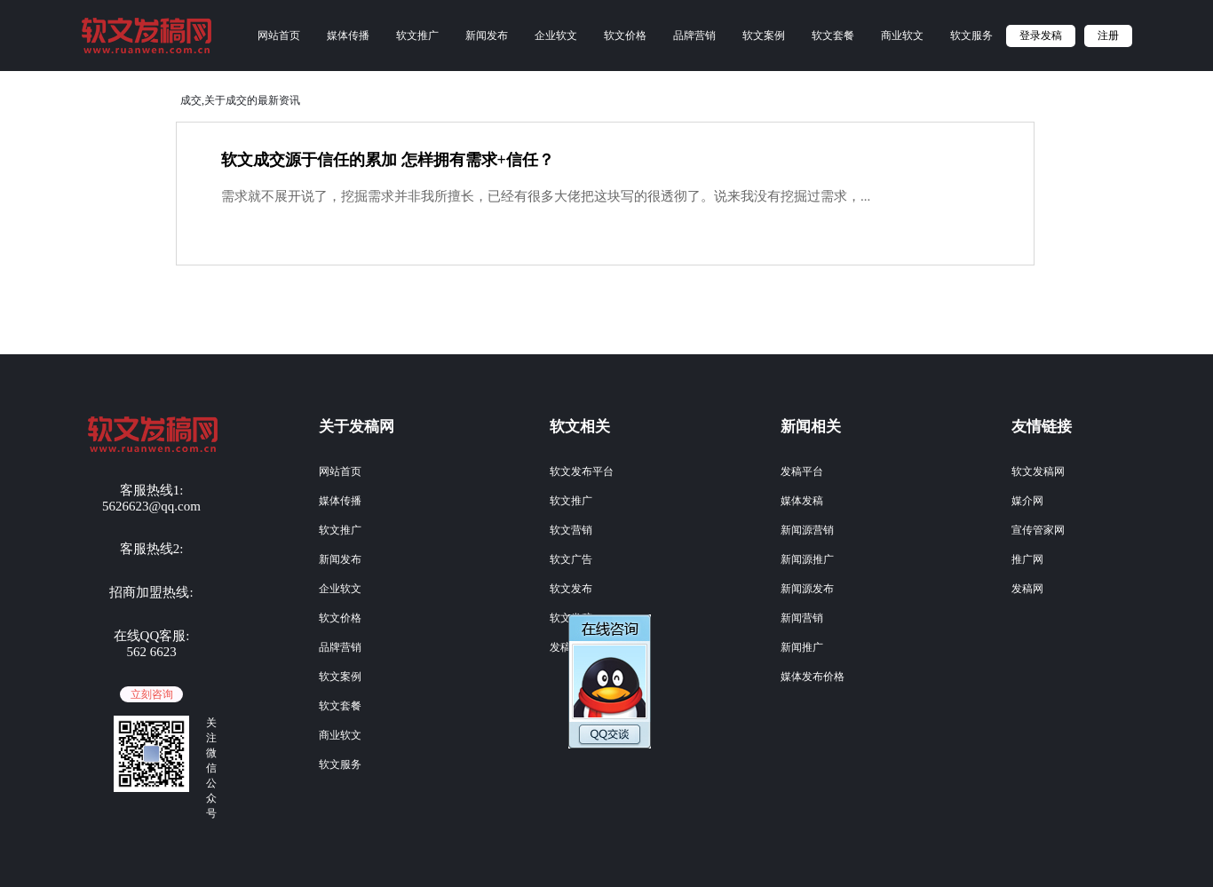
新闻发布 (486, 35)
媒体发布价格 (812, 676)
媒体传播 (348, 35)
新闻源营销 (807, 530)
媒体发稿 (802, 501)
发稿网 (1027, 588)
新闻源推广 (807, 559)
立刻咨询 (152, 694)
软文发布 (571, 588)
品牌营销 (694, 35)
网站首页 (279, 35)
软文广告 (571, 559)
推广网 (1027, 559)
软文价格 (625, 35)
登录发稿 (1040, 35)
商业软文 (902, 35)
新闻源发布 (807, 588)
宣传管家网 (1038, 530)
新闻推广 (802, 647)
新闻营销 (802, 618)
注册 (1108, 35)
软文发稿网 (1038, 471)
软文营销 (571, 530)
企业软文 (556, 35)
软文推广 (417, 35)
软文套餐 (833, 35)
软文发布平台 (582, 471)
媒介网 (1027, 501)
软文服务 (971, 35)
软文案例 (763, 35)
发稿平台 (802, 471)
